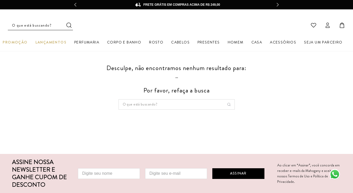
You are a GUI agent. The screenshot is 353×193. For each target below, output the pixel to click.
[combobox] (177, 105)
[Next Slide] (278, 5)
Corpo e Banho (124, 43)
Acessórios (283, 43)
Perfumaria (86, 43)
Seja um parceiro (323, 43)
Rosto (156, 43)
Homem (236, 43)
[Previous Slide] (75, 5)
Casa (256, 43)
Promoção (15, 43)
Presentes (208, 43)
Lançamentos (50, 43)
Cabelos (180, 43)
